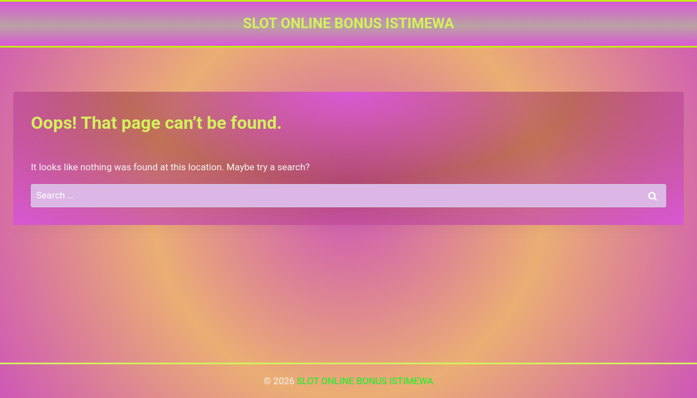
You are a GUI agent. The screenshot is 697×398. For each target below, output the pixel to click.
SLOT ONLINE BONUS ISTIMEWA (365, 380)
